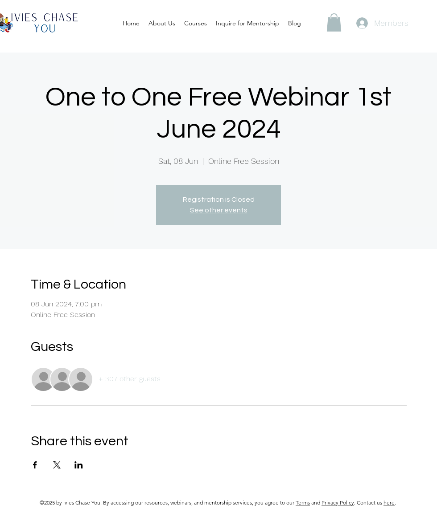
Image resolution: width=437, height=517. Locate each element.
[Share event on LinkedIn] (78, 464)
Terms (303, 502)
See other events (218, 210)
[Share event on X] (57, 464)
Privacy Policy (338, 502)
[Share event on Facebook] (35, 464)
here (389, 502)
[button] (334, 22)
